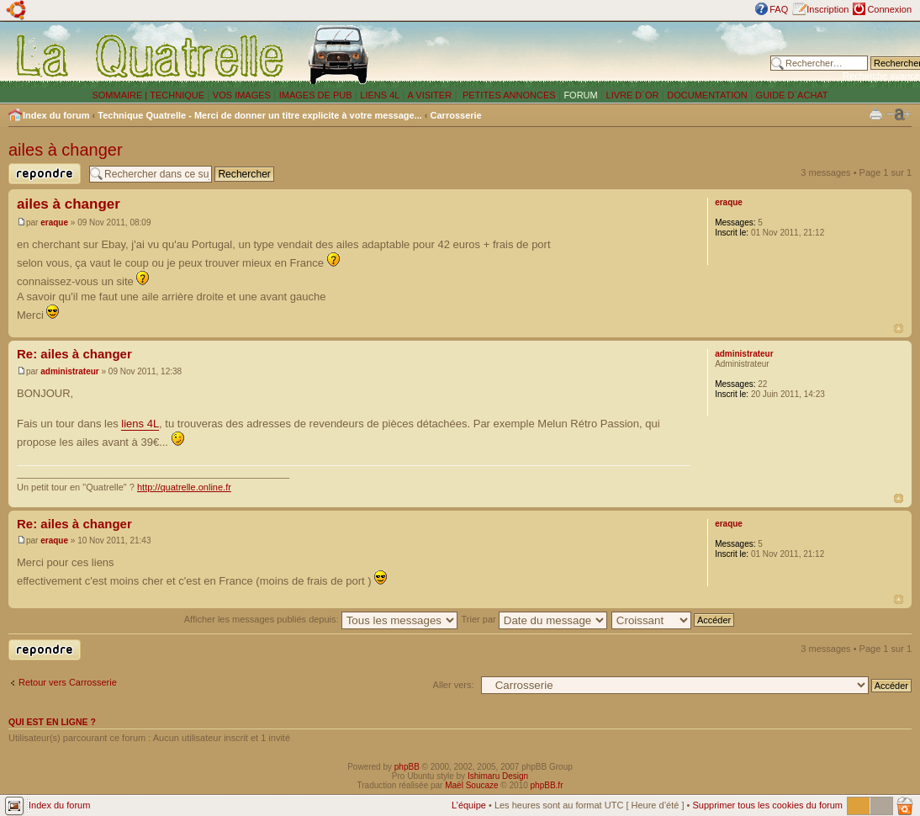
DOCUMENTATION (707, 95)
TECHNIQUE (177, 95)
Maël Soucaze (471, 785)
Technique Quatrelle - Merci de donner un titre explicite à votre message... (260, 115)
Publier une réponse (44, 173)
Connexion (889, 9)
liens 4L (140, 423)
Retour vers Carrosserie (68, 682)
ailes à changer (65, 149)
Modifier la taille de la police (899, 114)
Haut (898, 328)
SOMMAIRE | (121, 95)
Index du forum (56, 115)
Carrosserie (456, 115)
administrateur (69, 371)
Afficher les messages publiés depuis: (320, 619)
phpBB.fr (547, 785)
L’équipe (469, 805)
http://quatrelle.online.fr (184, 487)
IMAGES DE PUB (315, 95)
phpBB (407, 766)
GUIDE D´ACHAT (792, 95)
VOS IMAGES (242, 95)
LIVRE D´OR (632, 95)
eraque (54, 222)
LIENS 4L (381, 95)
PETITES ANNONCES (508, 95)
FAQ (778, 9)
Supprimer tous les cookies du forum (767, 805)
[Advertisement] (573, 54)
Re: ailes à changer (74, 354)
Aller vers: (453, 685)
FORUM (580, 95)
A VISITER (430, 95)
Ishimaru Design (498, 776)
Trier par (534, 619)
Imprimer (876, 113)
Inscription (827, 9)
